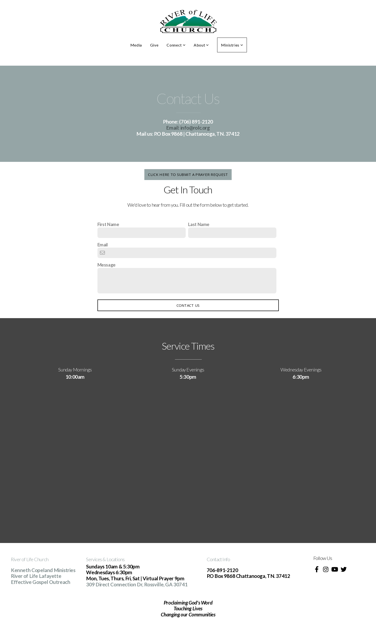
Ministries (232, 45)
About (201, 45)
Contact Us (188, 305)
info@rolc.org (188, 128)
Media (136, 45)
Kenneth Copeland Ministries (43, 570)
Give (154, 45)
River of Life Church (29, 559)
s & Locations (112, 559)
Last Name (199, 224)
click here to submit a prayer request (188, 174)
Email (102, 244)
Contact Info (218, 559)
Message (106, 264)
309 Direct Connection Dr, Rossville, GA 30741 (136, 584)
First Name (108, 224)
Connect (176, 45)
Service (93, 559)
